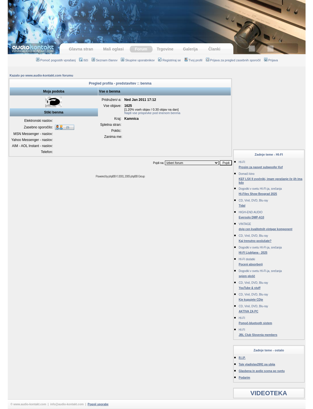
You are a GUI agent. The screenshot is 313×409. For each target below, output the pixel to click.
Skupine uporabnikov (138, 60)
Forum (141, 49)
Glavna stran (81, 49)
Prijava (271, 60)
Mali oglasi (113, 49)
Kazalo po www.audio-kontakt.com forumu (41, 75)
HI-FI (242, 162)
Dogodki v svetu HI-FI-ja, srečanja (260, 188)
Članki (214, 49)
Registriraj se (169, 60)
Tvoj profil (193, 60)
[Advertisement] (156, 19)
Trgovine (165, 49)
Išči (83, 60)
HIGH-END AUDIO (251, 212)
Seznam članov (104, 60)
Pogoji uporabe (98, 404)
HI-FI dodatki (247, 259)
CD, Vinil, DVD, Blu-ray (253, 200)
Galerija (190, 49)
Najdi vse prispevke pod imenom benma (152, 113)
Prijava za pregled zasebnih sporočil (233, 60)
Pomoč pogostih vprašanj (56, 60)
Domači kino (247, 173)
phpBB (112, 176)
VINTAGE (245, 224)
